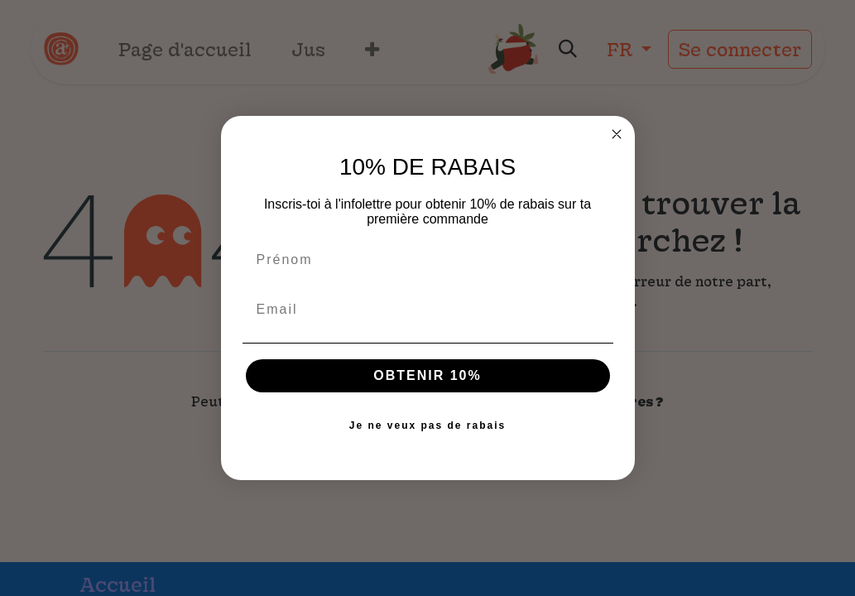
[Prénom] (428, 259)
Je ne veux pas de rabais (427, 425)
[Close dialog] (617, 134)
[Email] (428, 309)
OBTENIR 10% (427, 375)
